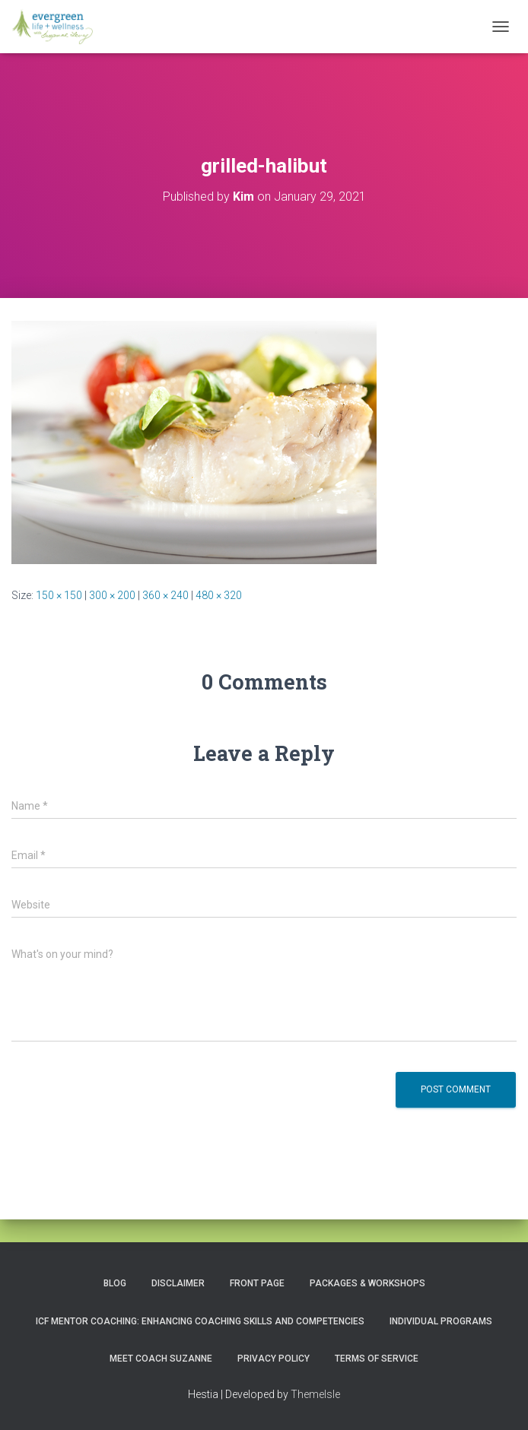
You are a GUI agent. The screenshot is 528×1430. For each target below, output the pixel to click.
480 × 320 (219, 595)
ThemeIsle (315, 1394)
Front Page (257, 1283)
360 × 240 (165, 595)
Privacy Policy (273, 1358)
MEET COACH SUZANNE (161, 1358)
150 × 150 (59, 595)
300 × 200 (112, 595)
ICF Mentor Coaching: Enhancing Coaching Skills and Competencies (200, 1321)
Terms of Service (376, 1358)
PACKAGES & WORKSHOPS (367, 1283)
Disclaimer (178, 1283)
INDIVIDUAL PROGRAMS (441, 1321)
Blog (114, 1283)
